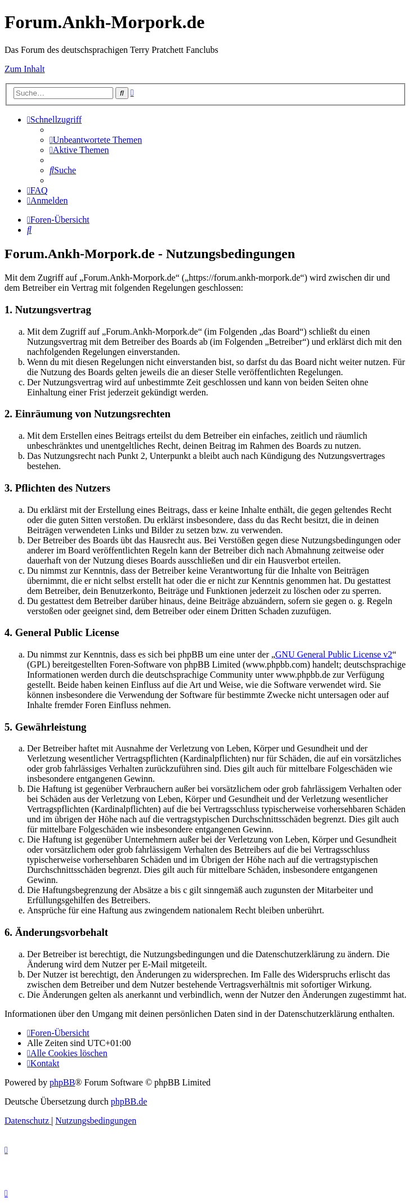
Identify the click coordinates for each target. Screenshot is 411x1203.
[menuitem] (96, 140)
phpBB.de (129, 1101)
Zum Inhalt (25, 69)
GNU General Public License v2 (333, 654)
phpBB (62, 1082)
